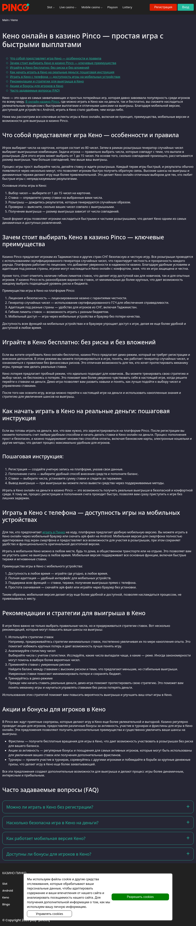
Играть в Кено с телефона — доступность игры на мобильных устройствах (65, 77)
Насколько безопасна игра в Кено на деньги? (52, 822)
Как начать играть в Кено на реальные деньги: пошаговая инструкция (62, 72)
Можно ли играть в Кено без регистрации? (49, 807)
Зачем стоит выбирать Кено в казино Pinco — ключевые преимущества (63, 63)
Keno (5, 897)
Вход (185, 7)
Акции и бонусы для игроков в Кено (36, 86)
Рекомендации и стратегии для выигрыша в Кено (47, 81)
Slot (4, 884)
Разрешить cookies (140, 896)
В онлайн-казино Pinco (42, 101)
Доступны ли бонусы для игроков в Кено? (48, 854)
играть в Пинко (53, 532)
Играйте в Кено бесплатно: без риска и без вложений (49, 67)
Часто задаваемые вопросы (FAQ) (35, 90)
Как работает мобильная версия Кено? (45, 838)
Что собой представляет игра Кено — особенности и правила (55, 58)
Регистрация (163, 7)
